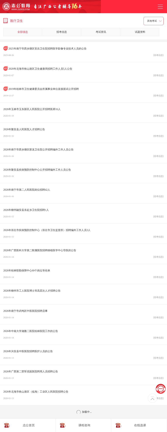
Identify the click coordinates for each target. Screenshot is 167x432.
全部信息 (22, 32)
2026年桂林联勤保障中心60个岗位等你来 (83, 275)
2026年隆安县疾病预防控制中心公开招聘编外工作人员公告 (83, 174)
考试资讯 (101, 32)
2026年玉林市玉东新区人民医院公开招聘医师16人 (83, 113)
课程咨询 (84, 425)
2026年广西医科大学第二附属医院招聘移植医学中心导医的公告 (83, 254)
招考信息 (61, 32)
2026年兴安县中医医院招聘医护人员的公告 (83, 355)
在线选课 (140, 425)
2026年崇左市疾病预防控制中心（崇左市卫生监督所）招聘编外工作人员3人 (83, 234)
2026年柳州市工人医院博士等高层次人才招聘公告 (83, 295)
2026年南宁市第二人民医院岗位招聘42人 (83, 194)
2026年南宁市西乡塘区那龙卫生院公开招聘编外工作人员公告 (83, 154)
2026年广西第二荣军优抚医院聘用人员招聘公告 (83, 376)
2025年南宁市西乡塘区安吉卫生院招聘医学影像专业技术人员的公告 (83, 53)
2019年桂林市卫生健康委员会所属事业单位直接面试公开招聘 (83, 93)
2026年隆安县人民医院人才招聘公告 (83, 133)
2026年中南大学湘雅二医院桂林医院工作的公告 (83, 335)
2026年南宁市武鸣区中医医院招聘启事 (83, 315)
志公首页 (29, 425)
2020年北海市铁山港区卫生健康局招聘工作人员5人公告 (83, 73)
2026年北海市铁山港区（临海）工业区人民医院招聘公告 (83, 396)
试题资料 (140, 32)
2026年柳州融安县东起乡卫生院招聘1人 (83, 214)
